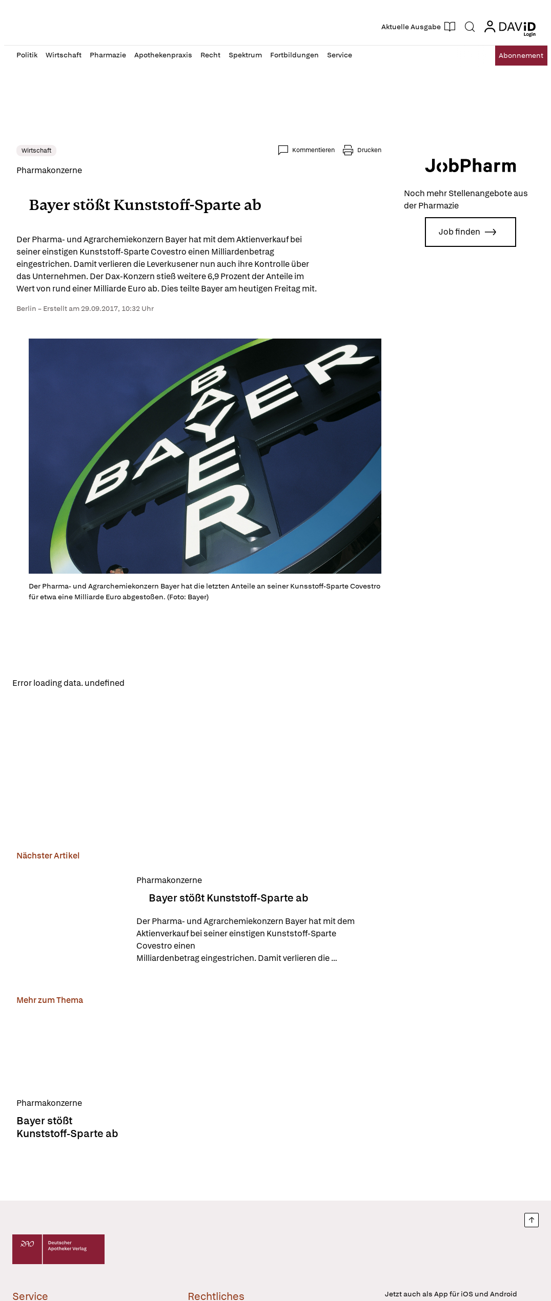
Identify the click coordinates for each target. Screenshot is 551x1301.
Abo (512, 55)
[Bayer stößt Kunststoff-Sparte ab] (70, 922)
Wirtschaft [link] (36, 150)
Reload (146, 684)
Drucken (369, 150)
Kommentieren (313, 150)
